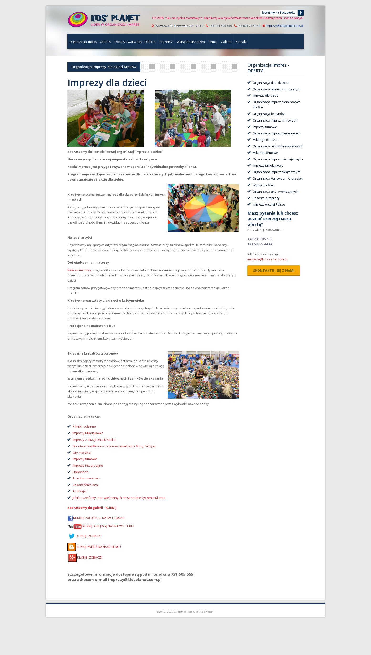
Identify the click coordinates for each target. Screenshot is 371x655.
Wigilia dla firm (263, 185)
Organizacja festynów (268, 114)
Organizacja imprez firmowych (275, 120)
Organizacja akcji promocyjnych (275, 191)
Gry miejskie (82, 452)
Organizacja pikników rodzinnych (277, 89)
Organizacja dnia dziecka (271, 82)
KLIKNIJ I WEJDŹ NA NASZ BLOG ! (94, 546)
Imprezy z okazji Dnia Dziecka (94, 439)
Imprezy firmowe (85, 459)
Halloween (80, 472)
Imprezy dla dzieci (266, 95)
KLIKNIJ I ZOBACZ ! (84, 536)
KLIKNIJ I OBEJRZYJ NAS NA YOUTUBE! (108, 526)
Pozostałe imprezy (266, 198)
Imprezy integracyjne (88, 465)
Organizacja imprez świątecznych (277, 172)
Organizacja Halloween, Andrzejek (278, 178)
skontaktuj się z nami (273, 270)
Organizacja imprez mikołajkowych (278, 159)
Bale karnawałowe (86, 478)
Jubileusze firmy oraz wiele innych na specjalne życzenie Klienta (119, 497)
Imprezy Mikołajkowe (88, 433)
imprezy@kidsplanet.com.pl (285, 26)
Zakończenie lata (85, 485)
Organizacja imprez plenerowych (276, 133)
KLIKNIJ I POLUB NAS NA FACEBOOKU (98, 518)
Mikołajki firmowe (265, 152)
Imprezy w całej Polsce (269, 204)
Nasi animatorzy (79, 270)
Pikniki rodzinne (85, 426)
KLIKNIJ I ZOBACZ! (85, 557)
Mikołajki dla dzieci (266, 140)
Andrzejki (79, 491)
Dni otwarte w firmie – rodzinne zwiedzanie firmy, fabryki (114, 446)
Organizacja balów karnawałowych (278, 146)
